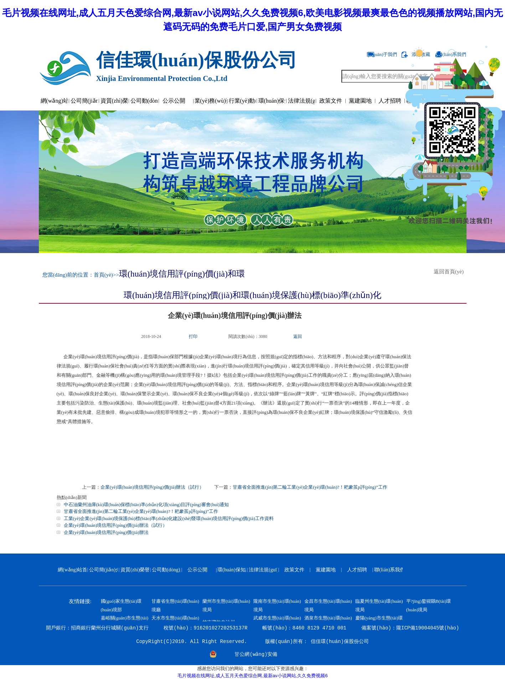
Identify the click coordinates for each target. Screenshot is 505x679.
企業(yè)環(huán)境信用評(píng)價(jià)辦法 (106, 532)
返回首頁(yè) (450, 271)
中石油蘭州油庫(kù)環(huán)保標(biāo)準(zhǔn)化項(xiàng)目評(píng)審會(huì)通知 (146, 504)
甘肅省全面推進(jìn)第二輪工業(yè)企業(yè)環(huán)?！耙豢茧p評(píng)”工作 (141, 511)
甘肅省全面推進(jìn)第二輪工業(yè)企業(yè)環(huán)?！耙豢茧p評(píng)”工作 (310, 487)
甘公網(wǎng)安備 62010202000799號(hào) (256, 655)
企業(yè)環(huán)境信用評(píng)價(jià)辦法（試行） (152, 487)
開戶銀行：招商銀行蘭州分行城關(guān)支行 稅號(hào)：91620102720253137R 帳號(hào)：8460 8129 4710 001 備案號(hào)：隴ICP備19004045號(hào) (252, 628)
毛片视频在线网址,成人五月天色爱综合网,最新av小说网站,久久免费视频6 (252, 675)
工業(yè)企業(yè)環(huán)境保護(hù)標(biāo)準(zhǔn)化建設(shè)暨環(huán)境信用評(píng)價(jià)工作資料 (169, 518)
